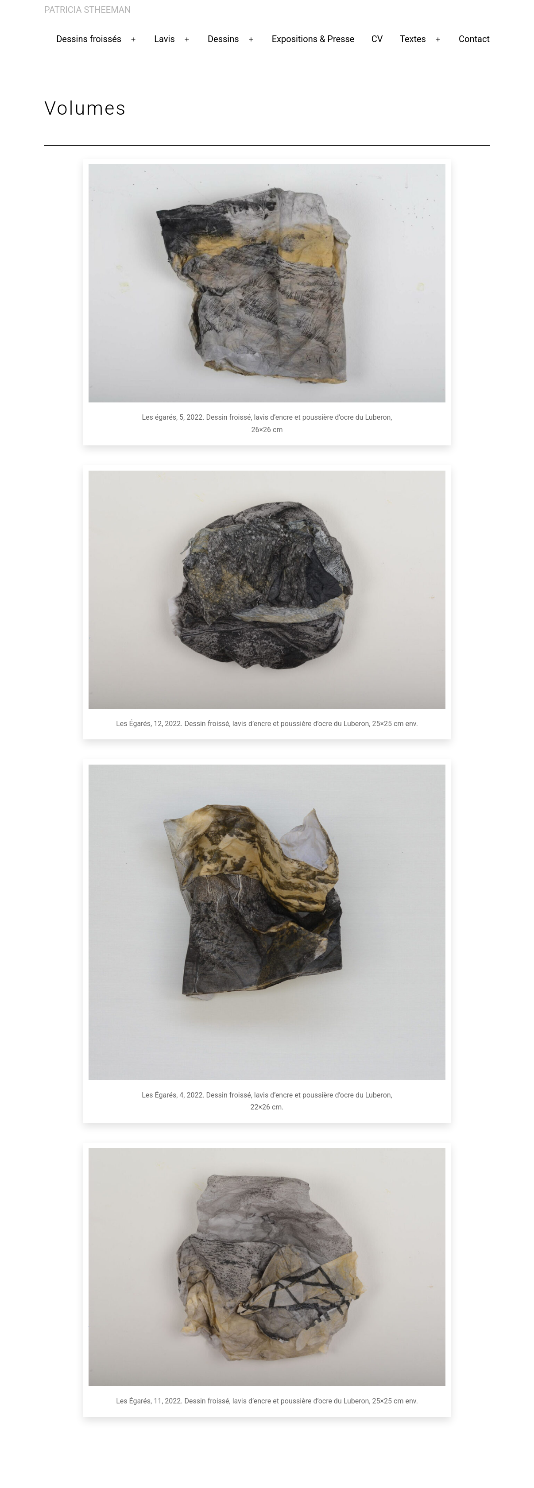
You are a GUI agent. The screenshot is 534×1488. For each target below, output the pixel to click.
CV (377, 39)
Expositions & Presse (313, 39)
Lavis (164, 39)
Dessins (223, 39)
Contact (474, 39)
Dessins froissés (88, 39)
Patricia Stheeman (87, 9)
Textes (413, 39)
